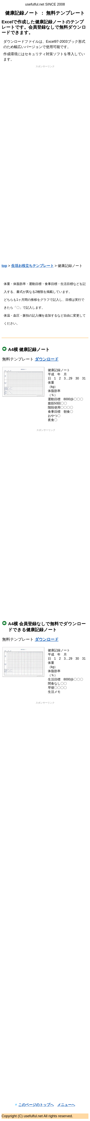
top (4, 266)
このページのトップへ (36, 1105)
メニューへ (66, 1105)
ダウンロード (46, 359)
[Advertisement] (44, 115)
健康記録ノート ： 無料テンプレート (45, 13)
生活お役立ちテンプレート (32, 266)
